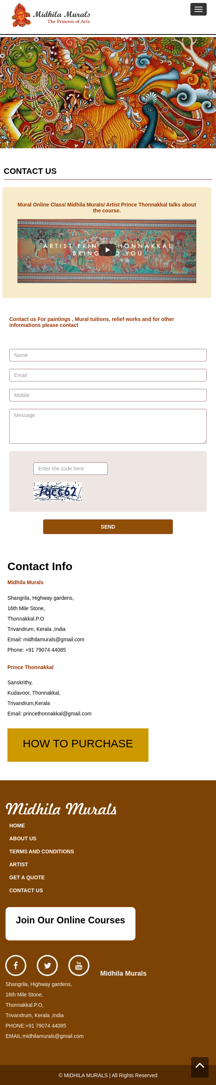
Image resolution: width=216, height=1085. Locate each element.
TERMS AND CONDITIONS (41, 851)
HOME (17, 825)
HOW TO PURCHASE (78, 743)
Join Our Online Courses (70, 920)
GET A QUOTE (27, 877)
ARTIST (18, 864)
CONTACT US (26, 890)
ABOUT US (22, 838)
